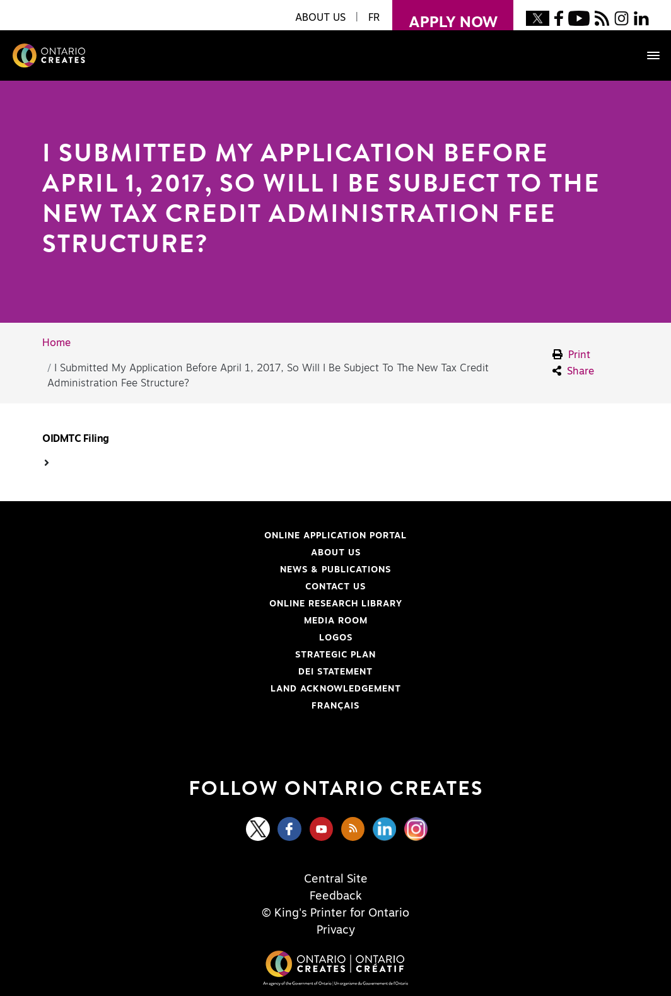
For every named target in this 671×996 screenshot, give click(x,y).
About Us (336, 552)
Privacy (336, 930)
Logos (336, 638)
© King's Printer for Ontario (335, 913)
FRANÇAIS (335, 706)
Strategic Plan (335, 655)
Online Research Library (221, 603)
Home (56, 343)
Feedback (336, 896)
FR (374, 18)
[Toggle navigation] (647, 55)
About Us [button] (320, 18)
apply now (445, 15)
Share (573, 371)
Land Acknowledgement (220, 689)
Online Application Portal (223, 535)
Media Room (336, 621)
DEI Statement (206, 672)
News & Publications (335, 569)
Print (571, 354)
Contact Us (335, 586)
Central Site (336, 879)
